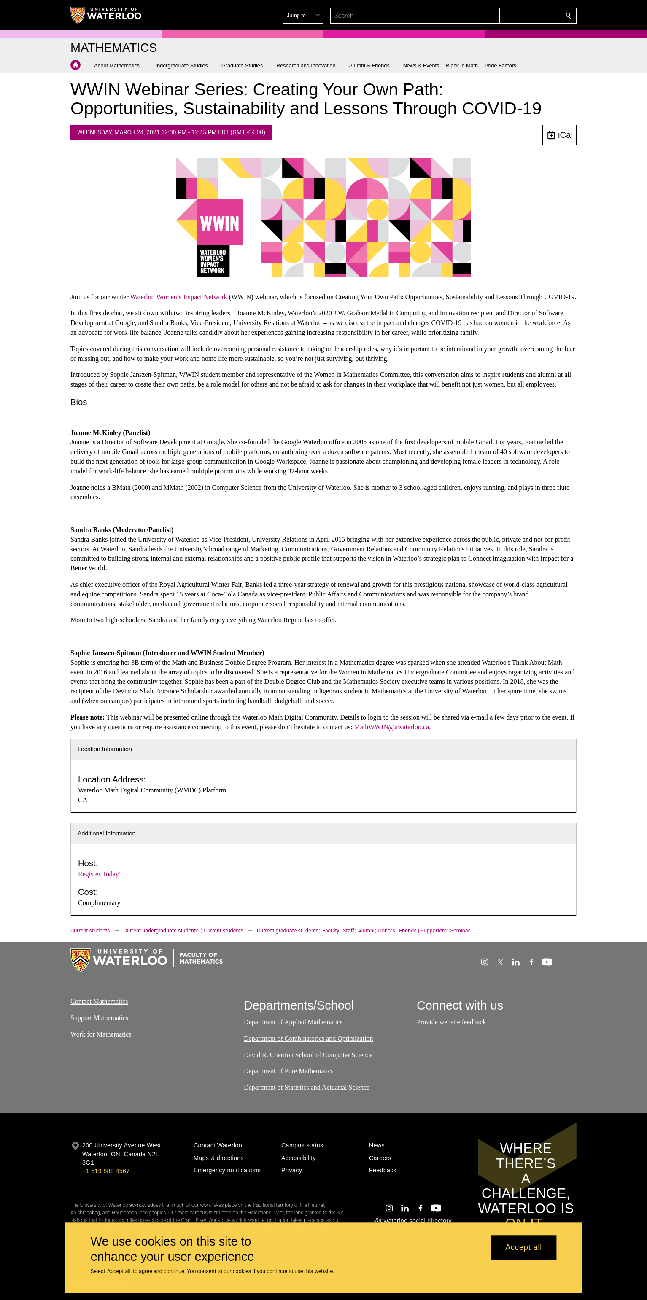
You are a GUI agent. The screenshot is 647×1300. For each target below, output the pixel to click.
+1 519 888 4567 (105, 1171)
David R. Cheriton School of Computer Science (308, 1054)
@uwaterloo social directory (413, 1220)
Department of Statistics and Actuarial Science (306, 1087)
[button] (507, 15)
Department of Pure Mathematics (289, 1071)
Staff (348, 930)
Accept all (523, 1248)
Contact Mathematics (99, 1001)
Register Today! (99, 874)
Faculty (330, 930)
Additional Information (107, 833)
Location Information (105, 749)
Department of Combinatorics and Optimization (308, 1038)
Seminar (460, 930)
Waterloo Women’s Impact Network (178, 297)
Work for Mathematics (100, 1034)
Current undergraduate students (161, 930)
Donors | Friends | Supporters (412, 930)
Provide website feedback (451, 1022)
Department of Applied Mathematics (293, 1022)
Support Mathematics (99, 1017)
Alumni (366, 930)
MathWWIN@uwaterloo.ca (391, 727)
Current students (90, 930)
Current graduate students (287, 930)
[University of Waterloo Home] (106, 15)
